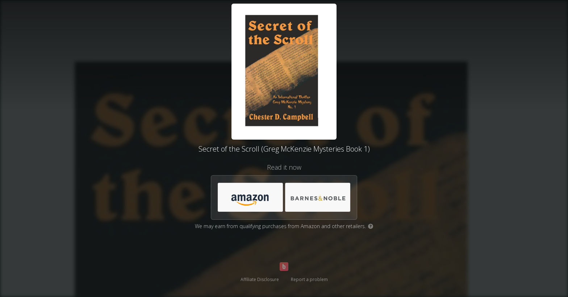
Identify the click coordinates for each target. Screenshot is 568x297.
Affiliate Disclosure (260, 279)
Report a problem (309, 279)
